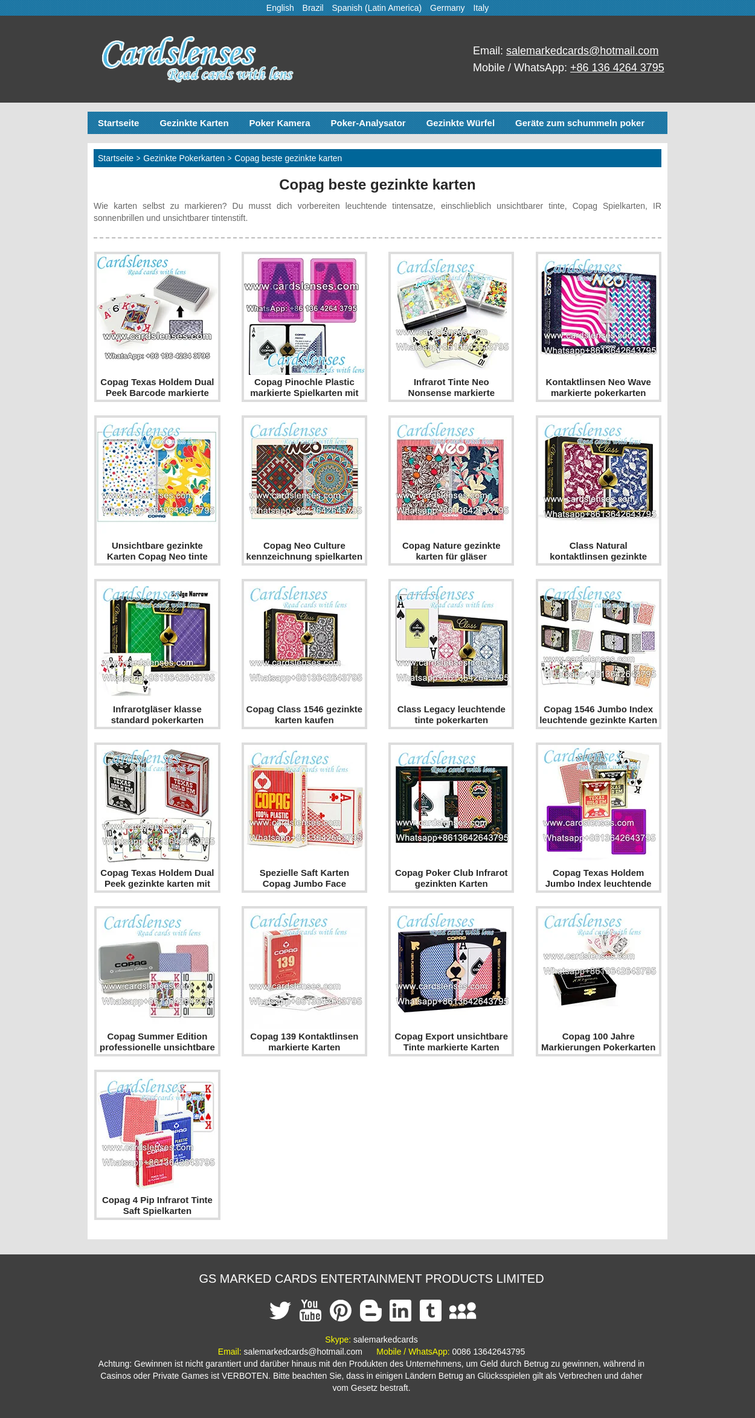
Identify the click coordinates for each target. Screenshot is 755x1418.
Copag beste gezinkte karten (288, 158)
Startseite (118, 123)
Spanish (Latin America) (377, 8)
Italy (481, 8)
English (280, 8)
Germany (447, 8)
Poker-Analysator (367, 123)
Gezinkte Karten (193, 123)
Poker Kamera (279, 123)
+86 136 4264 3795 (617, 68)
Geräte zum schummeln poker (579, 123)
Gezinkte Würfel (460, 123)
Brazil (313, 8)
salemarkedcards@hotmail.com (582, 51)
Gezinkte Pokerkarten (184, 158)
